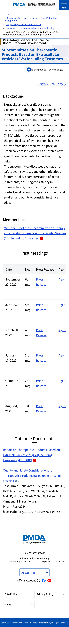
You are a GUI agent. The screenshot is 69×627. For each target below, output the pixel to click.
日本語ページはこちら (51, 84)
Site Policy (11, 594)
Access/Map (28, 572)
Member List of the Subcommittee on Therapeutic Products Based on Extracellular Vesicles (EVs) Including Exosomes (35, 233)
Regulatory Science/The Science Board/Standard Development (30, 19)
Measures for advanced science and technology (31, 28)
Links (8, 604)
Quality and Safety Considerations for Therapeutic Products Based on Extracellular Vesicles (33, 475)
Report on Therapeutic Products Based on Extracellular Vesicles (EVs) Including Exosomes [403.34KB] (31, 454)
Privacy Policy (45, 594)
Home (6, 14)
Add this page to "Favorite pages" (46, 69)
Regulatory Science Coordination (23, 24)
